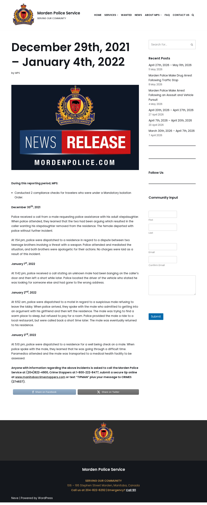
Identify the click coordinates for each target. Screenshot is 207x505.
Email (152, 253)
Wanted (125, 15)
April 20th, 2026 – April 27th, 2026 (171, 111)
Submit (156, 317)
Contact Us (181, 15)
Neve (14, 501)
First (151, 221)
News (138, 15)
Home (97, 15)
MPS (17, 73)
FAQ (167, 15)
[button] (117, 15)
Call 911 (131, 493)
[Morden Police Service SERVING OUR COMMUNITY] (45, 15)
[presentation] (173, 312)
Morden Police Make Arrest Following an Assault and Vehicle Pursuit (171, 95)
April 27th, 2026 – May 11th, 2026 (170, 65)
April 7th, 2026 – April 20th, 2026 (170, 121)
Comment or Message (164, 274)
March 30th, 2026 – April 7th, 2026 (172, 132)
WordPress (45, 501)
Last (151, 234)
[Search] (193, 15)
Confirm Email (157, 266)
